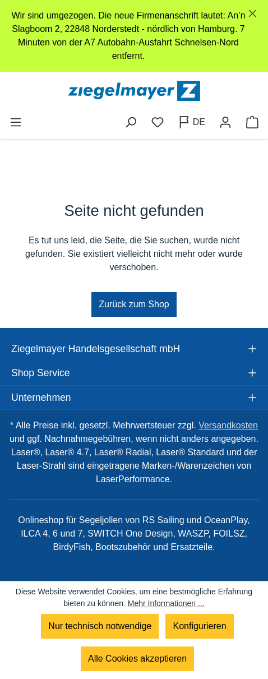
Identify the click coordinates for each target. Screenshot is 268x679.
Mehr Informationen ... (166, 603)
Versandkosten (228, 425)
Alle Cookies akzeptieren (137, 658)
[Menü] (15, 122)
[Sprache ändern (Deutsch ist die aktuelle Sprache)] (191, 122)
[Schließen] (252, 14)
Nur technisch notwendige (99, 626)
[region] (134, 36)
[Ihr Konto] (225, 122)
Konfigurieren (199, 626)
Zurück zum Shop (134, 304)
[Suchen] (130, 122)
